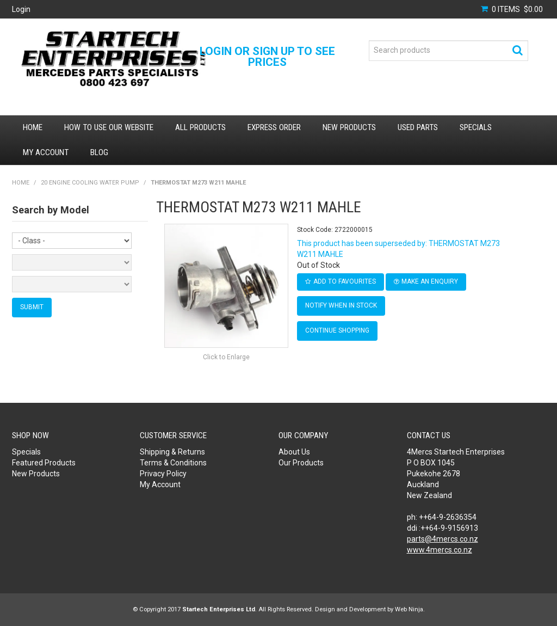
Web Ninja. (410, 609)
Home (32, 127)
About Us (294, 451)
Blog (99, 152)
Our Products (301, 462)
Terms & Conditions (173, 462)
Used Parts (418, 127)
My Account (46, 152)
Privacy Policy (163, 473)
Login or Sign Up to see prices (267, 57)
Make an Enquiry (429, 281)
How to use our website (108, 127)
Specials (476, 127)
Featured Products (44, 462)
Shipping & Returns (172, 451)
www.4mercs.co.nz (439, 549)
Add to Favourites (344, 281)
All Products (200, 127)
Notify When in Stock (341, 305)
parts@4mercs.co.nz (442, 539)
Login (21, 9)
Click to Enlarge (226, 357)
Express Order (274, 127)
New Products (349, 127)
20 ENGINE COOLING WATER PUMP (90, 182)
